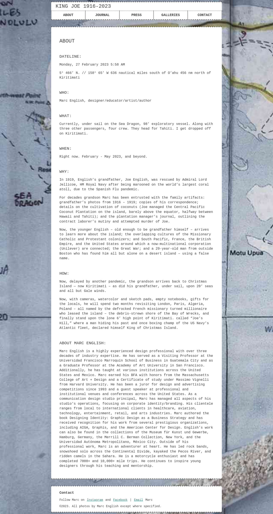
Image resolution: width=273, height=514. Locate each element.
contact (204, 15)
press (136, 15)
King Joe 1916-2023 (83, 6)
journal (102, 15)
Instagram (95, 500)
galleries (170, 15)
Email (138, 500)
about (68, 15)
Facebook (120, 500)
